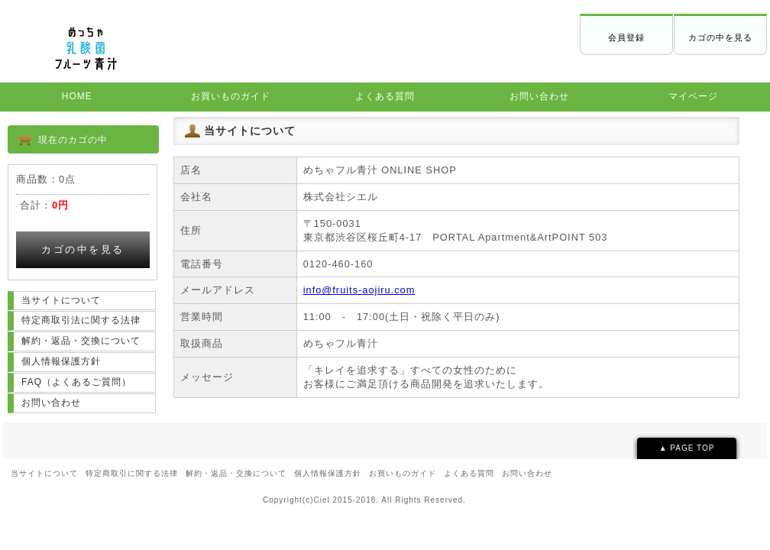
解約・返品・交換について (81, 340)
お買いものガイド (230, 96)
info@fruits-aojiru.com (359, 290)
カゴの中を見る (720, 37)
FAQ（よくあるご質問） (76, 382)
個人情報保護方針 (61, 361)
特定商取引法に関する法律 (81, 320)
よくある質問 (385, 96)
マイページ (693, 96)
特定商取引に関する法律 (132, 473)
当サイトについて (61, 300)
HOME (77, 96)
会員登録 (626, 37)
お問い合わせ (539, 96)
